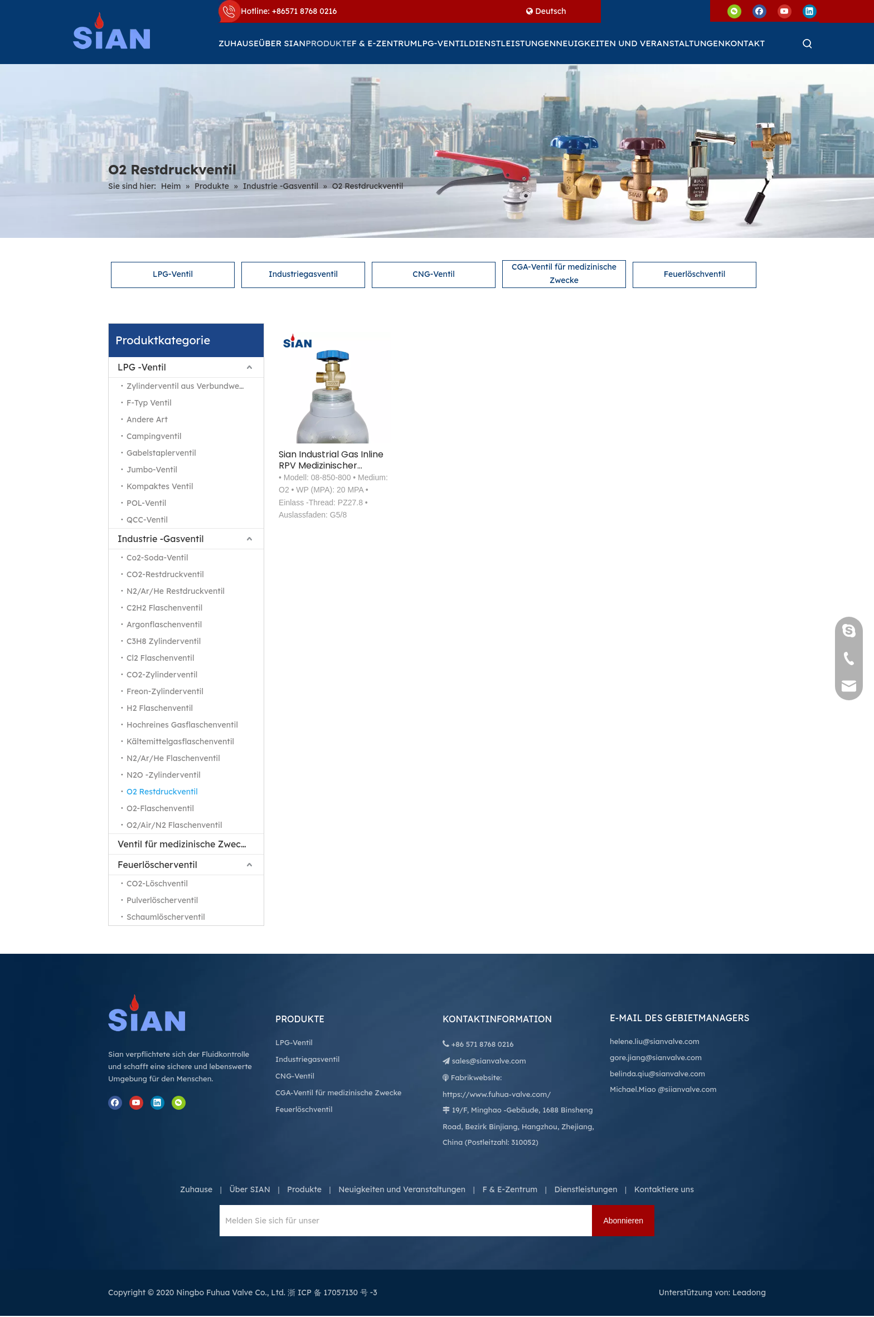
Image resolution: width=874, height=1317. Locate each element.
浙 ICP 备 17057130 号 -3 (332, 1292)
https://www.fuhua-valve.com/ (497, 1094)
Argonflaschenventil (164, 625)
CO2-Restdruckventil (165, 574)
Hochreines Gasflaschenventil (182, 725)
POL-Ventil (146, 503)
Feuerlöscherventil (157, 864)
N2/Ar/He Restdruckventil (176, 591)
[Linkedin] (810, 11)
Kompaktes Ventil (160, 486)
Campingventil (154, 436)
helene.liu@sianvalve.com (655, 1041)
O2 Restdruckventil (162, 792)
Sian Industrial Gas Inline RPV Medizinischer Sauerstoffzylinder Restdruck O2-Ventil (331, 460)
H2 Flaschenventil (160, 708)
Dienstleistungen (586, 1189)
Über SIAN (249, 1189)
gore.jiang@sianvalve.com (656, 1057)
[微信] (734, 11)
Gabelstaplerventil (161, 453)
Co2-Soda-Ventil (157, 558)
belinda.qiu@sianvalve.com (657, 1073)
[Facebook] (759, 11)
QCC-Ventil (147, 520)
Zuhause (196, 1189)
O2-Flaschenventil (160, 808)
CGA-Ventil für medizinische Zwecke (564, 273)
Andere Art (147, 419)
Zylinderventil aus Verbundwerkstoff (195, 386)
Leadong (749, 1292)
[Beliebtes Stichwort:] (807, 43)
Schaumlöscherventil (166, 917)
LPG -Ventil (142, 367)
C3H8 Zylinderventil (164, 641)
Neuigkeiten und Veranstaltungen (401, 1189)
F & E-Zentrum (509, 1189)
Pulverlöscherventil (162, 900)
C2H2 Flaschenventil (164, 608)
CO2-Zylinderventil (162, 675)
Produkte (304, 1189)
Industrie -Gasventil (161, 538)
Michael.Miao (633, 1089)
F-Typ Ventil (149, 403)
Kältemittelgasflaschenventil (180, 741)
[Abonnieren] (623, 1220)
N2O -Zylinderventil (164, 775)
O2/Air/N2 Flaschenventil (174, 825)
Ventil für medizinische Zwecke (184, 844)
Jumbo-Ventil (152, 470)
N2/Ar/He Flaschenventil (173, 758)
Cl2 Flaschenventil (160, 658)
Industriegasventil (303, 274)
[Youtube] (785, 11)
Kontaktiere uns (664, 1189)
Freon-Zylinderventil (165, 691)
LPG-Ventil (173, 274)
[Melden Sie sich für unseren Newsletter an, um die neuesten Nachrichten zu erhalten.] (269, 1220)
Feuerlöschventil (694, 274)
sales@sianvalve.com (489, 1060)
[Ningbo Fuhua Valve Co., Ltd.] (158, 1012)
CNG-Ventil (433, 274)
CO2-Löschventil (157, 884)
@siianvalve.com (687, 1089)
